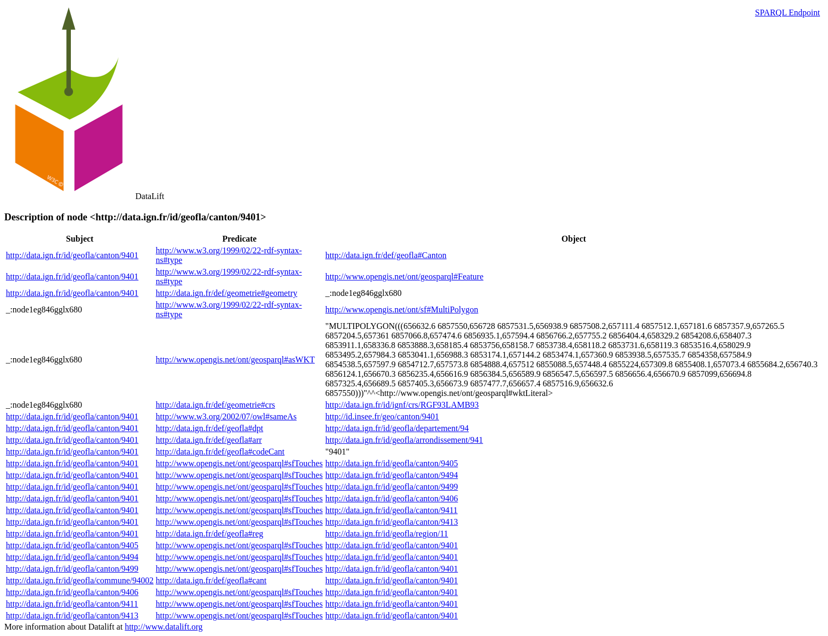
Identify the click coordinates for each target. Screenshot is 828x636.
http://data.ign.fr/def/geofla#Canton (386, 255)
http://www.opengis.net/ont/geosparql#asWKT (235, 359)
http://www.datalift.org (163, 626)
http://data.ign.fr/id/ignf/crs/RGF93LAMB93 (402, 404)
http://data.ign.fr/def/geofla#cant (211, 580)
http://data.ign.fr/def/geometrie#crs (215, 404)
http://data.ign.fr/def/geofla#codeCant (220, 451)
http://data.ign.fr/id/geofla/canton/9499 (392, 486)
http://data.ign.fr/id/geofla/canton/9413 (392, 521)
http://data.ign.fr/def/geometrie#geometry (226, 293)
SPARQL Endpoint (787, 12)
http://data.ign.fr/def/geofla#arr (209, 439)
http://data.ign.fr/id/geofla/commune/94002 (79, 580)
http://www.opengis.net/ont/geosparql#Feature (405, 276)
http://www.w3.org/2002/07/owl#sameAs (226, 416)
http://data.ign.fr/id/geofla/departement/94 (397, 428)
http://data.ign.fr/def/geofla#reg (209, 533)
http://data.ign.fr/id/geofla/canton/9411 (392, 510)
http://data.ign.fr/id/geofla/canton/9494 (392, 475)
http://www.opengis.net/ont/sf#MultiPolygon (402, 309)
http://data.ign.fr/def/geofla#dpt (209, 428)
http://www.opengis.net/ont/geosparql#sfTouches (239, 463)
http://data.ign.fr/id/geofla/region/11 (387, 533)
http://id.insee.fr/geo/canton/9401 (382, 416)
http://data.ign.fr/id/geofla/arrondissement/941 (404, 439)
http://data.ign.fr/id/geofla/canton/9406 (392, 498)
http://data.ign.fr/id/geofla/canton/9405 (392, 463)
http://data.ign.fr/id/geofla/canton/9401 (72, 255)
